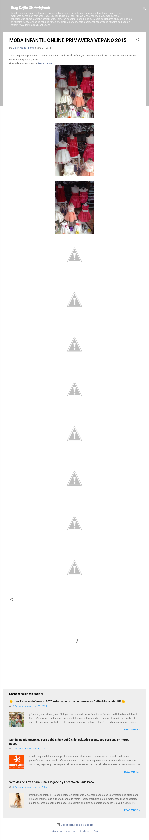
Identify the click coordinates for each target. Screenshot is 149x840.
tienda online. (44, 63)
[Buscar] (144, 9)
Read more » (132, 729)
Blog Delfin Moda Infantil (30, 7)
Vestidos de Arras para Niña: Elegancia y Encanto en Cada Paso (51, 782)
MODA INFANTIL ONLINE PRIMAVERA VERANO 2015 (67, 40)
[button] (138, 40)
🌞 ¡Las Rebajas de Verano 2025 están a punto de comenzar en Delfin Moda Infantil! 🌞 (67, 701)
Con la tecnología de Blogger (74, 824)
